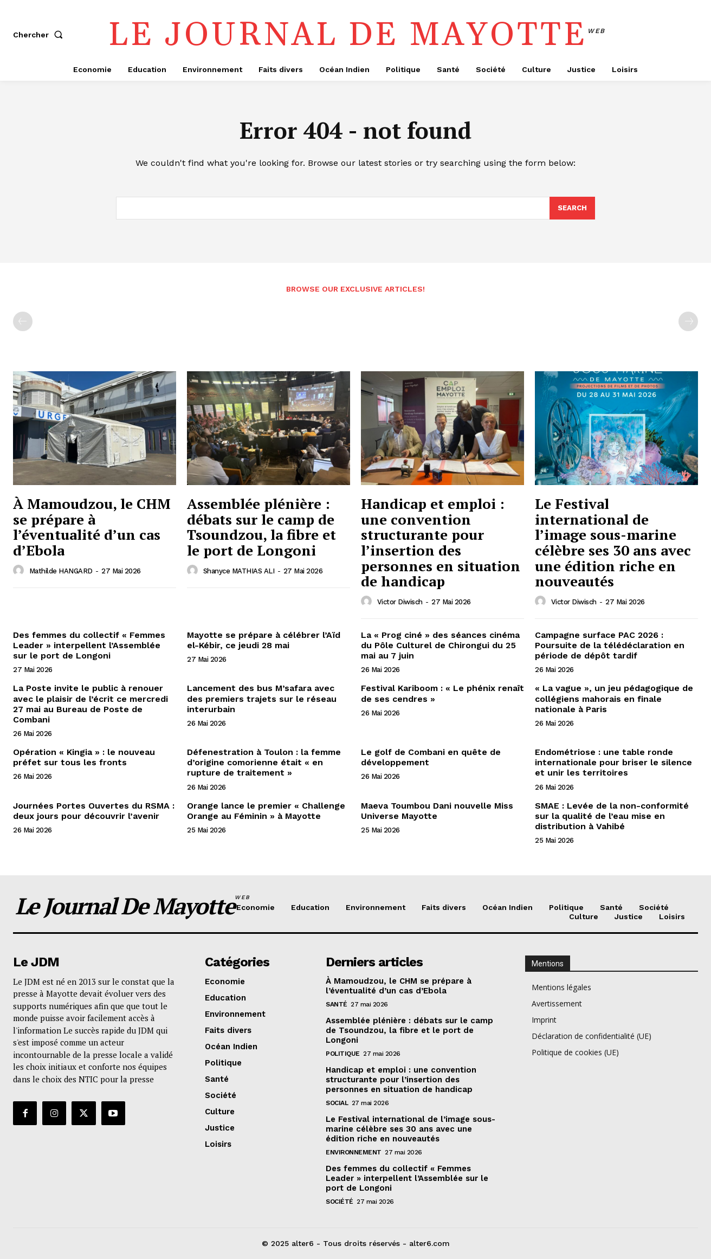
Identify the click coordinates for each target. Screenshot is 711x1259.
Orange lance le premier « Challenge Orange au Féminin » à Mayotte (266, 810)
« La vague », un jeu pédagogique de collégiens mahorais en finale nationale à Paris (614, 698)
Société (339, 1201)
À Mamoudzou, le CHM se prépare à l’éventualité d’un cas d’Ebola (92, 526)
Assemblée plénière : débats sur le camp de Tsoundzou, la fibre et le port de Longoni (261, 526)
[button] (40, 34)
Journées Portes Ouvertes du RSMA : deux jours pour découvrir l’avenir (93, 810)
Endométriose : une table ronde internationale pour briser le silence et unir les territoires (613, 762)
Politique (343, 1053)
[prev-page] (23, 321)
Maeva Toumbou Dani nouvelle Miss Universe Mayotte (437, 810)
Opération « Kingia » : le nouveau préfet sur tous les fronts (84, 757)
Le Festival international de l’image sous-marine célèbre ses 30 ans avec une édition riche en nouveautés (613, 542)
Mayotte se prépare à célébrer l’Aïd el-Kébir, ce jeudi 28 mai (263, 640)
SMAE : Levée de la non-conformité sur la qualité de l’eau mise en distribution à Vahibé (612, 815)
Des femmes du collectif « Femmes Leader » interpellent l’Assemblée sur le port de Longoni (89, 645)
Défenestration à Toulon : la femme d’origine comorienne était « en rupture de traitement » (264, 762)
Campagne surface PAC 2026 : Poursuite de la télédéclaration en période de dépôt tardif (609, 645)
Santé (336, 1004)
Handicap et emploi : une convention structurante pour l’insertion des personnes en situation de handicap (440, 542)
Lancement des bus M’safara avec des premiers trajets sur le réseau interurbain (262, 698)
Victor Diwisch (400, 602)
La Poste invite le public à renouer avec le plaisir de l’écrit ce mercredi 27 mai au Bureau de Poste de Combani (90, 704)
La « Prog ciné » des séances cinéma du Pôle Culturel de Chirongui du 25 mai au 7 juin (440, 645)
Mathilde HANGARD (61, 571)
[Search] (572, 208)
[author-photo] (20, 571)
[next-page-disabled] (688, 321)
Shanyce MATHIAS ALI (239, 571)
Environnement (354, 1152)
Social (337, 1103)
